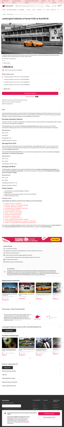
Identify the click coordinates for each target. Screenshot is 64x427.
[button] (62, 287)
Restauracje (53, 9)
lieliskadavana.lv (56, 407)
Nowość (34, 9)
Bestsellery (39, 9)
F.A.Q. (49, 0)
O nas (34, 403)
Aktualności (35, 405)
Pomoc (61, 0)
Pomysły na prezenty (12, 9)
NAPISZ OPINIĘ (9, 330)
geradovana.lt (56, 404)
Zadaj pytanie (7, 367)
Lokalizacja (21, 9)
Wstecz (4, 14)
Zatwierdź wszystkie (49, 413)
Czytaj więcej (18, 320)
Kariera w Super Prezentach (36, 408)
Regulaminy (45, 408)
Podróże (47, 9)
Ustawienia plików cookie (49, 417)
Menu (4, 9)
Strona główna (10, 14)
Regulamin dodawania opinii (9, 332)
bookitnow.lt (55, 409)
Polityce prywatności (16, 409)
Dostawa (45, 405)
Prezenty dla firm (43, 1)
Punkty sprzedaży (54, 1)
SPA (44, 9)
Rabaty (29, 9)
